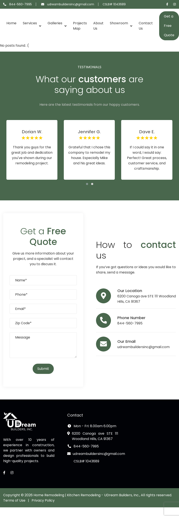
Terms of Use (14, 500)
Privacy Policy (43, 500)
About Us (98, 26)
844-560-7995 (20, 4)
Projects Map (80, 26)
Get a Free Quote (169, 26)
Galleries (55, 23)
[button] (87, 184)
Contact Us (146, 26)
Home (11, 23)
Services (30, 23)
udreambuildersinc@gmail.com (70, 4)
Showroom (119, 23)
